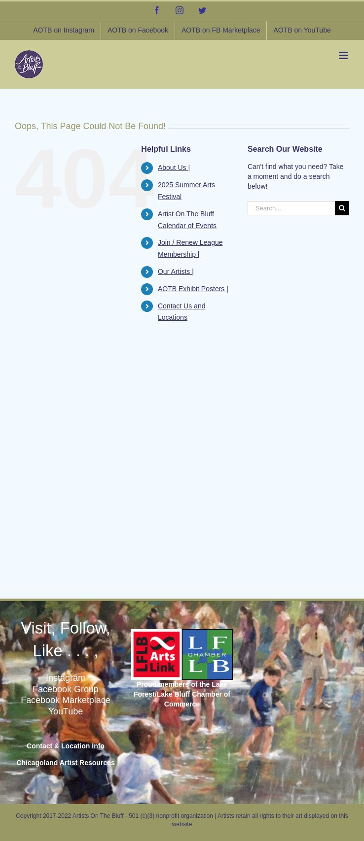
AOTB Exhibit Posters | (193, 289)
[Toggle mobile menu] (344, 55)
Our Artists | (176, 271)
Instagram (65, 678)
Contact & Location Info (66, 746)
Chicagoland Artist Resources (65, 763)
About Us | (174, 167)
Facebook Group (66, 689)
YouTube (65, 711)
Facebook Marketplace (65, 700)
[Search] (342, 208)
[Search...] (291, 208)
